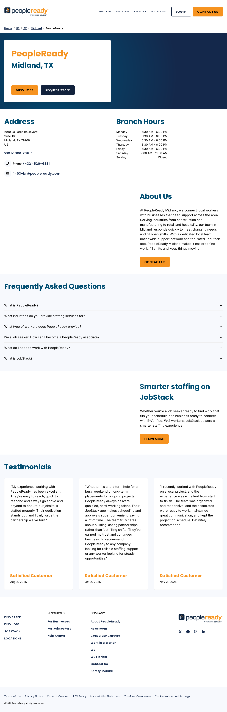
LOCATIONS (158, 11)
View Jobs (24, 90)
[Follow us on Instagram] (196, 631)
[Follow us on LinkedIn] (203, 631)
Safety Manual (102, 671)
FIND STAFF (122, 11)
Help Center (56, 636)
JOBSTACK (140, 11)
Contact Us (99, 664)
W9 (93, 650)
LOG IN (181, 11)
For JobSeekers (59, 629)
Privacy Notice (34, 696)
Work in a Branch (103, 643)
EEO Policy (79, 696)
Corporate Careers (105, 636)
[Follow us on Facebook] (188, 631)
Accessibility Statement (105, 696)
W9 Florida (99, 657)
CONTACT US (207, 11)
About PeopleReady (106, 621)
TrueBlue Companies (137, 696)
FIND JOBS (105, 11)
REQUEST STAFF (57, 90)
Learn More (154, 439)
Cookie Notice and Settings (172, 696)
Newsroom (99, 629)
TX (25, 28)
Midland (36, 28)
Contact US (154, 262)
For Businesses (59, 621)
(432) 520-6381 (36, 163)
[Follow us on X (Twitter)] (180, 631)
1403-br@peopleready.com (36, 173)
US (18, 28)
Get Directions (18, 152)
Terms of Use (12, 696)
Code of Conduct (58, 696)
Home (8, 28)
